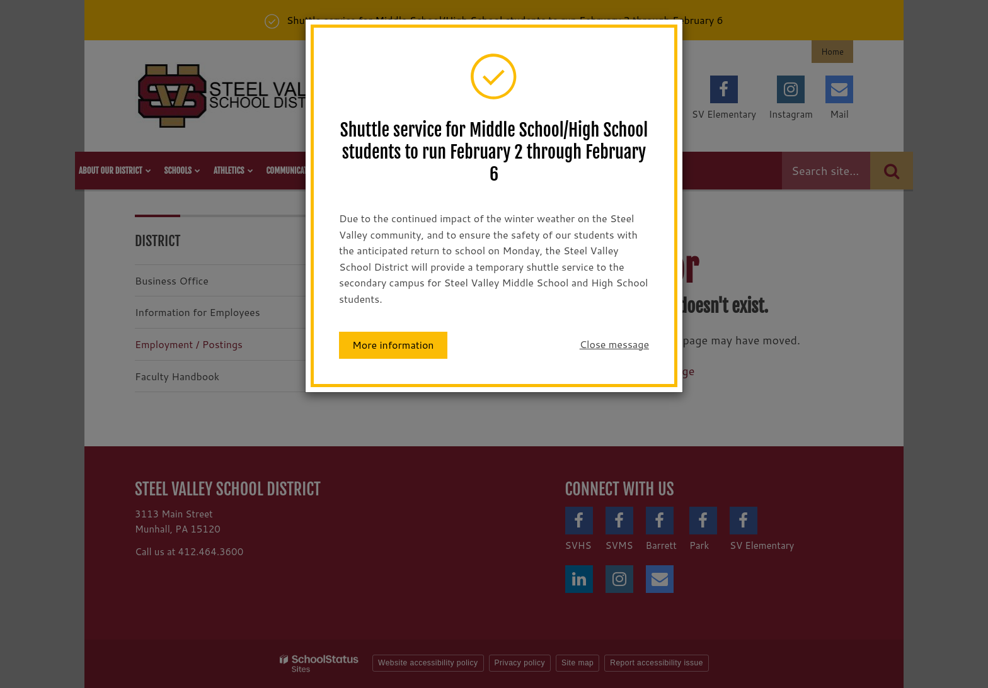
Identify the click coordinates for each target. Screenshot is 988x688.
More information (393, 344)
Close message (614, 344)
